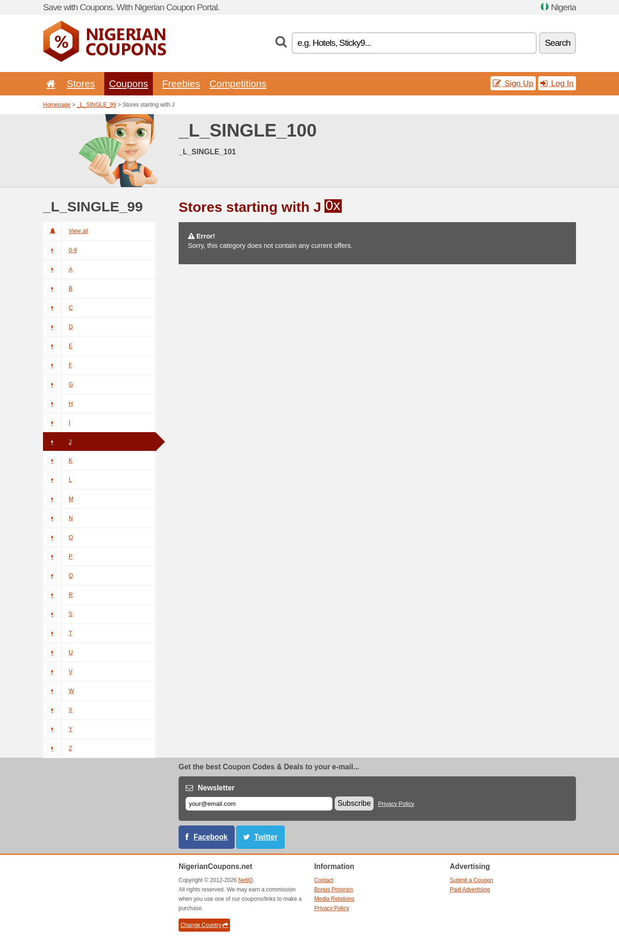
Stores (81, 83)
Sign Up (513, 83)
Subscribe (354, 803)
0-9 (60, 250)
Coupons (128, 83)
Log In (557, 83)
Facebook (211, 837)
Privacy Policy (396, 804)
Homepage (57, 104)
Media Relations (334, 899)
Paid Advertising (470, 889)
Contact (323, 880)
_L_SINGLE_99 (96, 104)
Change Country (204, 925)
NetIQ (245, 880)
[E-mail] (259, 804)
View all (65, 231)
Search (557, 43)
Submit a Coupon (471, 880)
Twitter (266, 837)
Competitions (237, 83)
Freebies (181, 83)
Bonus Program (333, 889)
